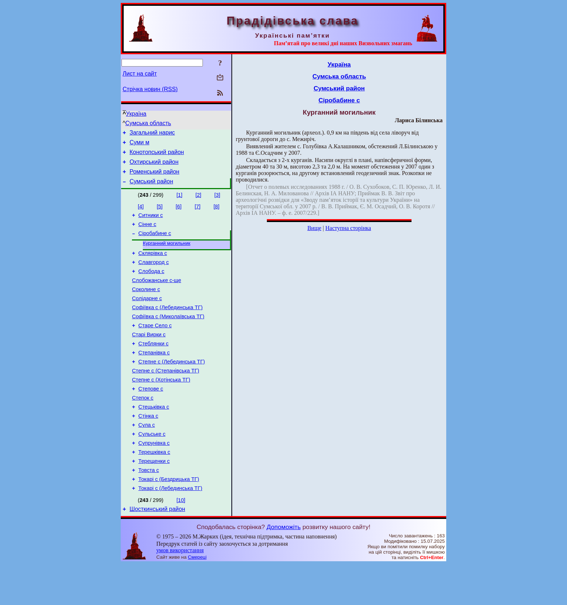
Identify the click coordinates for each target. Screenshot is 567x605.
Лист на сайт (140, 74)
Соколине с (146, 305)
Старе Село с (155, 346)
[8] (216, 213)
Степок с (142, 427)
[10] (180, 540)
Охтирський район (153, 166)
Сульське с (152, 467)
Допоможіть (283, 567)
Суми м (139, 144)
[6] (179, 213)
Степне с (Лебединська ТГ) (171, 386)
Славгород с (153, 275)
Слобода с (151, 285)
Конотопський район (156, 155)
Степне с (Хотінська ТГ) (161, 406)
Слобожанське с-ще (156, 295)
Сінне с (147, 233)
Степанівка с (154, 376)
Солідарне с (147, 315)
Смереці (197, 598)
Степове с (150, 416)
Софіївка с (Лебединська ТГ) (167, 325)
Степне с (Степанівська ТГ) (165, 396)
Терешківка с (154, 487)
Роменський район (154, 177)
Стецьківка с (153, 437)
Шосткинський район (157, 550)
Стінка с (148, 447)
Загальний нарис (152, 134)
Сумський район (151, 188)
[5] (159, 213)
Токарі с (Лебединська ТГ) (170, 528)
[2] (198, 201)
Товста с (148, 508)
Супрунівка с (154, 477)
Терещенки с (154, 497)
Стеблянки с (153, 366)
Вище (314, 228)
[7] (197, 213)
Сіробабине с (154, 243)
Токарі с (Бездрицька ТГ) (168, 518)
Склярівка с (152, 265)
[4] (141, 213)
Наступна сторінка (348, 228)
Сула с (146, 457)
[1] (179, 201)
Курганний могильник (166, 253)
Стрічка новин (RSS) (150, 89)
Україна (136, 114)
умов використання (180, 591)
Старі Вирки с (149, 356)
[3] (217, 201)
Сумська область (148, 123)
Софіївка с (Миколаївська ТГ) (168, 335)
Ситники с (150, 223)
